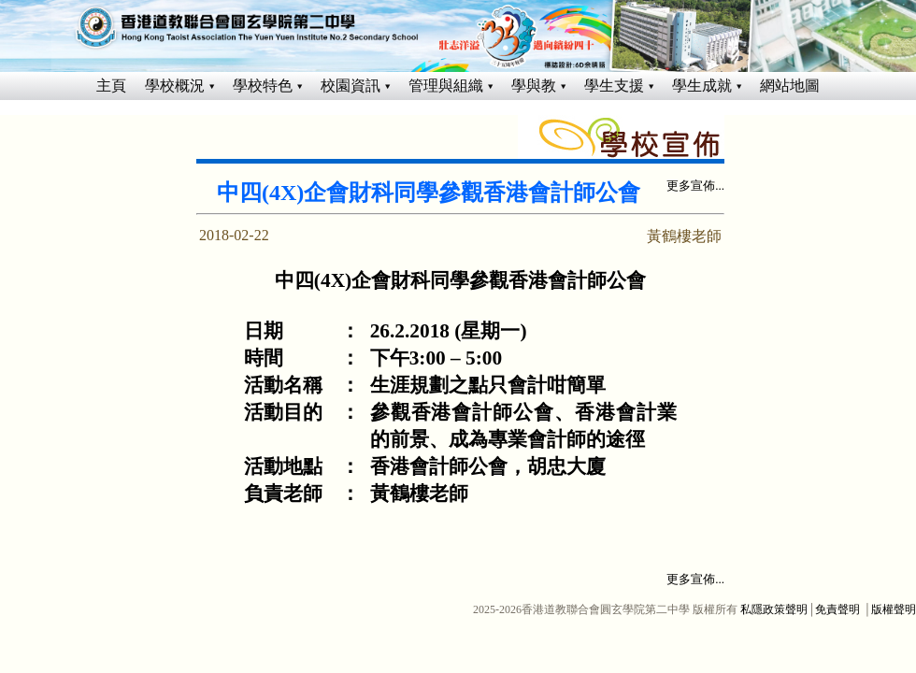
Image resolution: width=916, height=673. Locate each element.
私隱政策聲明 (774, 609)
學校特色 (263, 85)
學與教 (533, 85)
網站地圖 (790, 85)
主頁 (111, 85)
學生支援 (614, 85)
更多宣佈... (695, 186)
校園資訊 (350, 85)
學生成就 (702, 85)
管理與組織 (445, 85)
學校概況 (175, 85)
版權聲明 (893, 609)
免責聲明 (837, 609)
